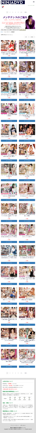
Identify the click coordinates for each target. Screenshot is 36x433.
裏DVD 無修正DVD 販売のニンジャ (18, 427)
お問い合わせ (22, 425)
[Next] (21, 12)
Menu (34, 1)
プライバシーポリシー (15, 425)
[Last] (26, 12)
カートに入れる (9, 57)
